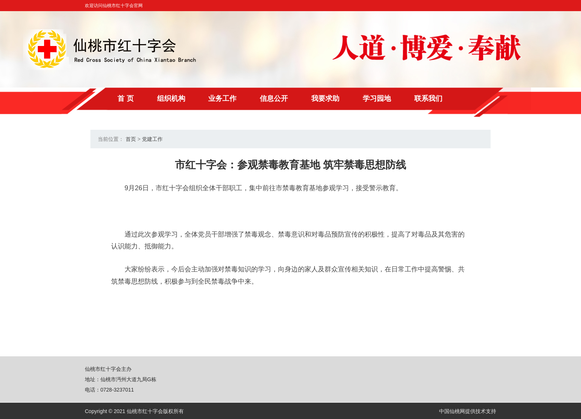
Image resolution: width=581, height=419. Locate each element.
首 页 (130, 99)
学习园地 (402, 99)
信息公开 (291, 99)
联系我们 (457, 99)
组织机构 (180, 99)
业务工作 (235, 99)
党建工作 (152, 139)
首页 (131, 139)
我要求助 (346, 99)
